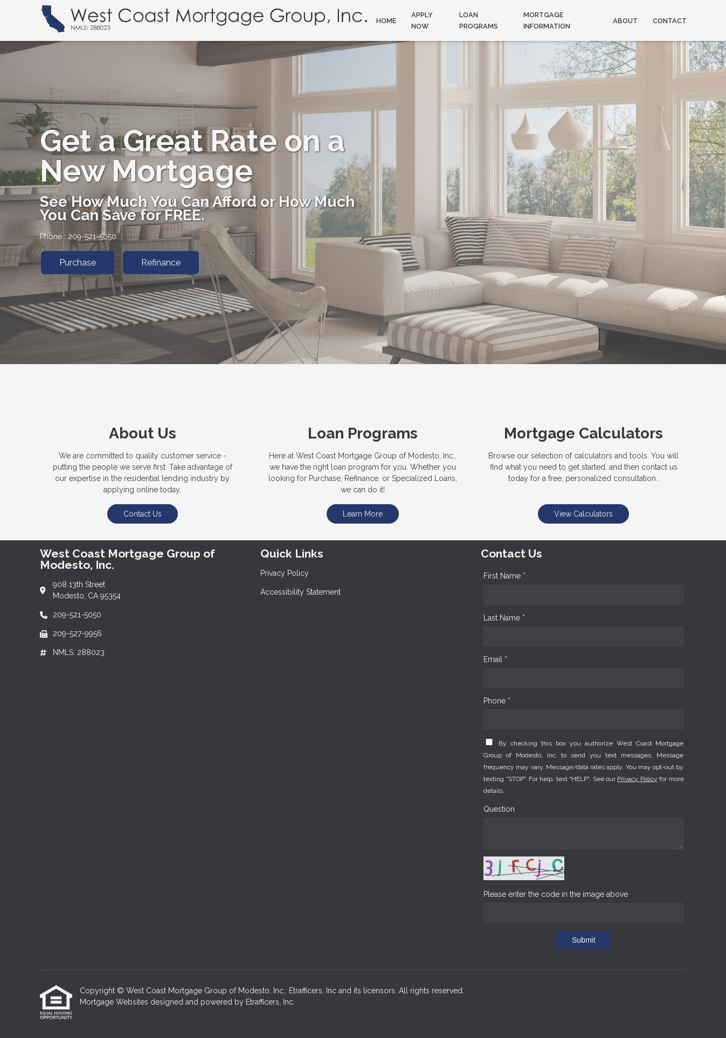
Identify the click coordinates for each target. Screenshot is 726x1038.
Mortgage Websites (115, 1002)
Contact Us (142, 514)
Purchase (77, 262)
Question (499, 809)
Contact (670, 21)
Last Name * (504, 618)
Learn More (363, 514)
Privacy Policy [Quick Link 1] (284, 573)
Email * (495, 659)
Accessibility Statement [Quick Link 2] (300, 592)
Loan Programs (478, 20)
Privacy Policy (637, 779)
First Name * (504, 576)
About (625, 21)
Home (386, 21)
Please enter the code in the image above (555, 894)
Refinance (161, 262)
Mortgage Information (546, 20)
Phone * (496, 700)
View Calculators (583, 514)
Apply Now (422, 20)
